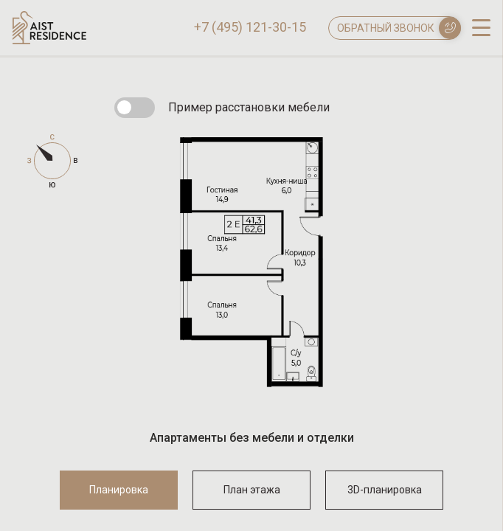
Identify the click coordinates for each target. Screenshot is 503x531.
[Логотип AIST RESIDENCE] (49, 40)
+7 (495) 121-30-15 (250, 27)
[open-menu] (481, 26)
